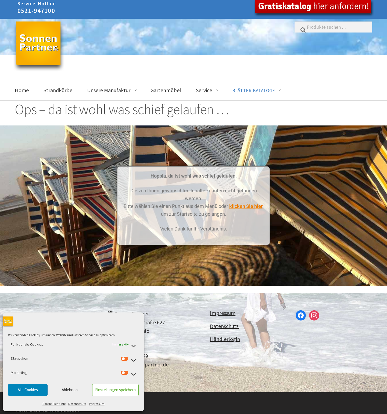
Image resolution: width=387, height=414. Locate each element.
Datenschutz (77, 404)
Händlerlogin (225, 339)
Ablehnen (70, 389)
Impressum (97, 404)
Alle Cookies (28, 389)
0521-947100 (36, 11)
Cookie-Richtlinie (54, 404)
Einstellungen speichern (115, 389)
